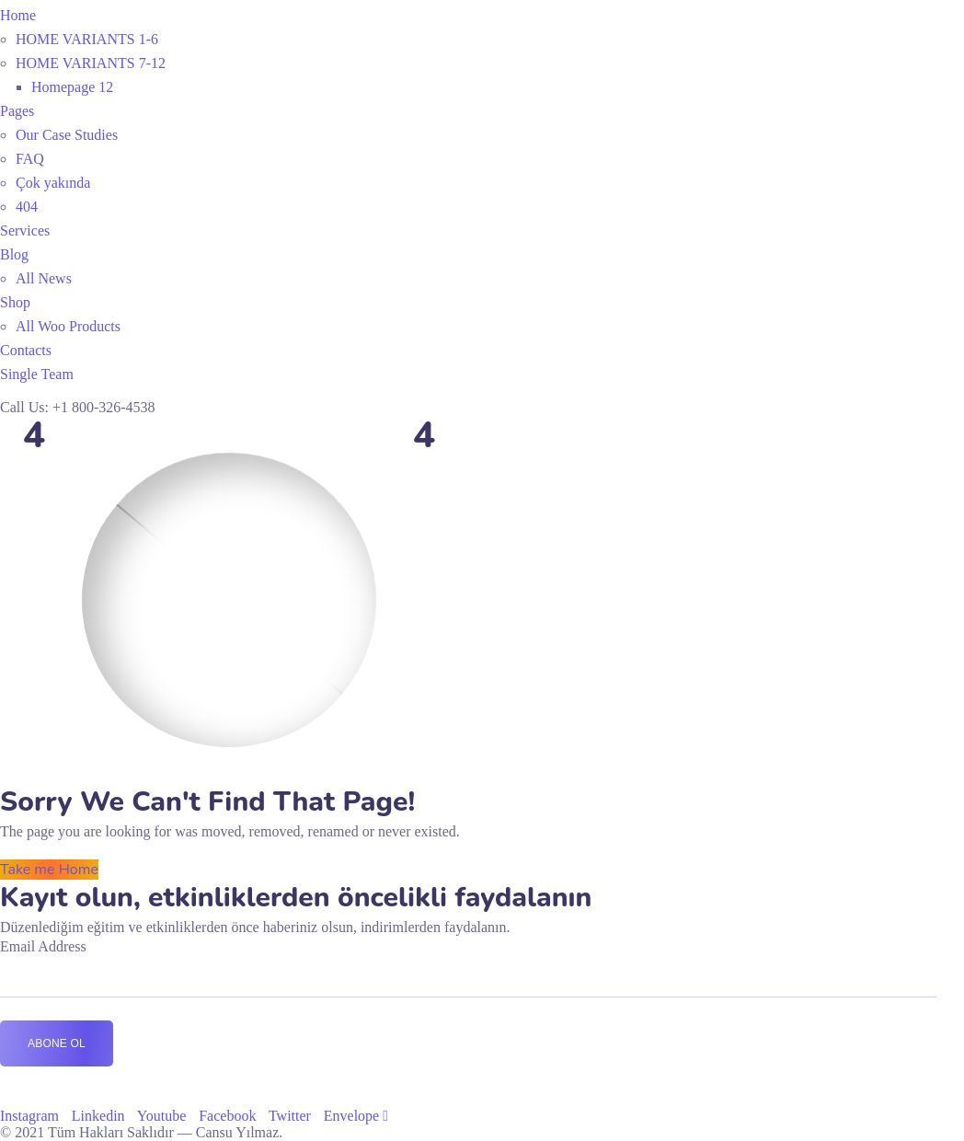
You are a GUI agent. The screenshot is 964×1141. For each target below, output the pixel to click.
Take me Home (49, 869)
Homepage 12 (72, 87)
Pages (17, 111)
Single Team (37, 374)
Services (25, 230)
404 (27, 206)
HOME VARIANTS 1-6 (87, 39)
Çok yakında (53, 182)
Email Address (43, 946)
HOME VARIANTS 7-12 (91, 63)
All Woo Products (68, 326)
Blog (14, 254)
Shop (15, 302)
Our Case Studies (67, 135)
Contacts (26, 350)
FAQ (30, 159)
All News (44, 278)
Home (18, 15)
